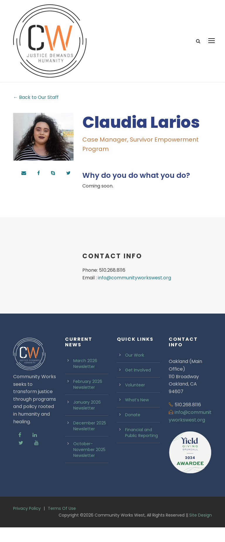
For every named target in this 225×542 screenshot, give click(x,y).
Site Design (200, 529)
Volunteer (135, 399)
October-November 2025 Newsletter (89, 464)
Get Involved (138, 385)
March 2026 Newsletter (85, 378)
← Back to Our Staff (36, 112)
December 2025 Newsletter (89, 440)
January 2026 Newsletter (87, 420)
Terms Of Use (62, 523)
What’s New (137, 414)
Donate (132, 429)
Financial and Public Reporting (141, 447)
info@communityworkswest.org (134, 292)
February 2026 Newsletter (87, 399)
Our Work (134, 370)
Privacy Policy (27, 523)
